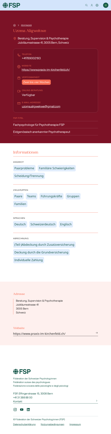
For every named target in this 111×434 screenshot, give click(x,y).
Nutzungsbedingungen (52, 424)
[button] (86, 5)
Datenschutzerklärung (24, 424)
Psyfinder (26, 25)
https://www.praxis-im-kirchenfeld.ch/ (46, 69)
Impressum (75, 424)
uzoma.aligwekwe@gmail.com (41, 106)
